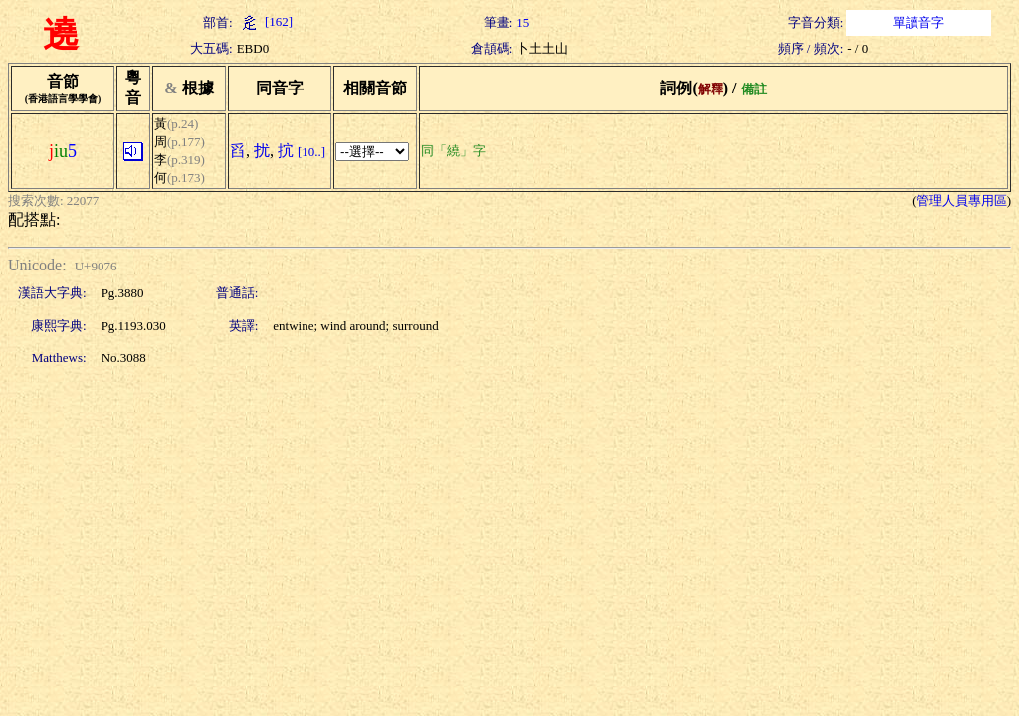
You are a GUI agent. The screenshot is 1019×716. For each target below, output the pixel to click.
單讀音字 (918, 22)
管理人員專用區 (962, 200)
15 (522, 22)
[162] (265, 21)
